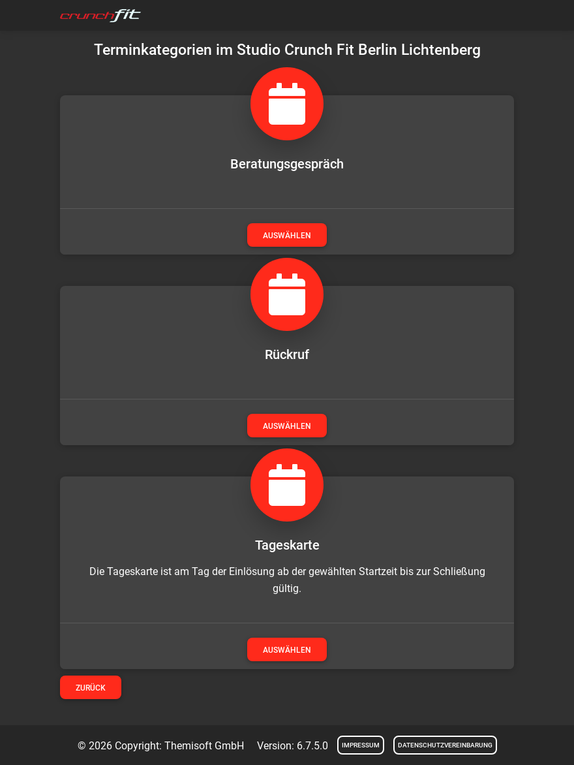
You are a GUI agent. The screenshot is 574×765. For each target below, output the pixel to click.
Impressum (361, 745)
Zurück (91, 688)
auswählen (287, 235)
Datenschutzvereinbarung (445, 745)
